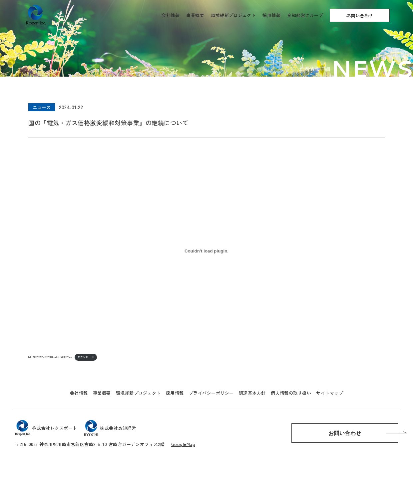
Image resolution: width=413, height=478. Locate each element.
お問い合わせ (359, 15)
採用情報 (271, 15)
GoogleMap (183, 444)
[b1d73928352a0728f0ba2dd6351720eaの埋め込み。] (206, 251)
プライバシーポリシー (211, 393)
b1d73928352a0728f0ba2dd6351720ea (50, 357)
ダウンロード (85, 357)
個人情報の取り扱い (291, 393)
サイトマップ (329, 393)
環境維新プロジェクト (233, 15)
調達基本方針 (252, 393)
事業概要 (195, 15)
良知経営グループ (305, 15)
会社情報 (171, 15)
